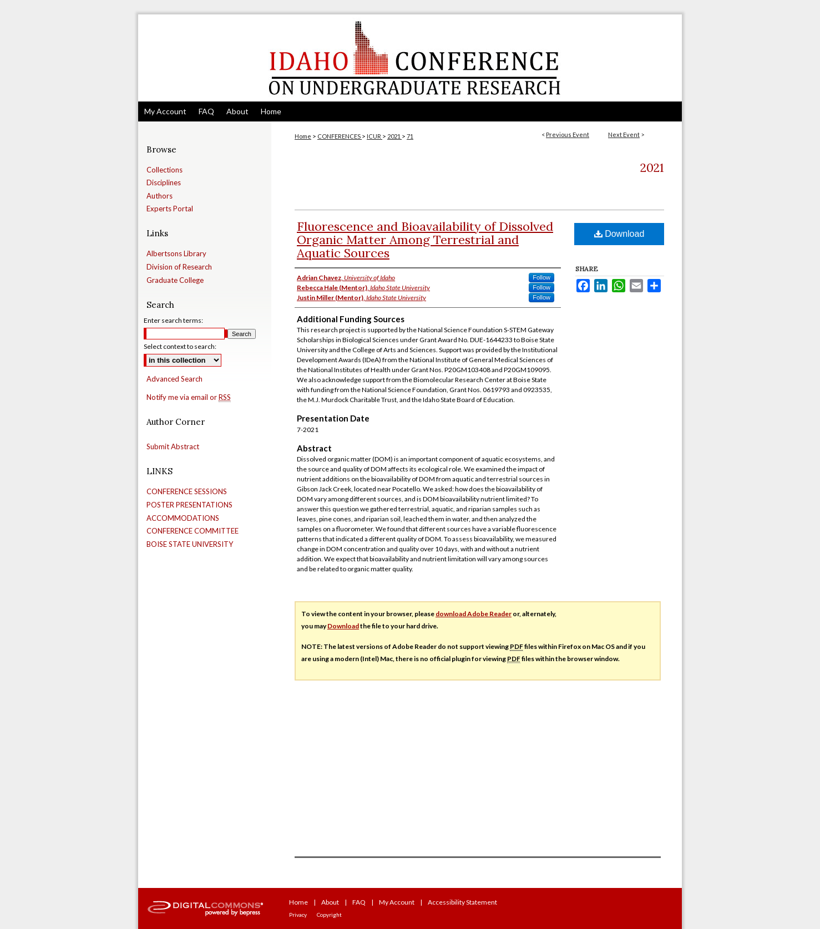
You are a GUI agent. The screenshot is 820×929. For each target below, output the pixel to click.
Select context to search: (180, 346)
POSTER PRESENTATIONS (189, 505)
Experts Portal (169, 209)
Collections (164, 170)
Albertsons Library (176, 254)
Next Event (624, 134)
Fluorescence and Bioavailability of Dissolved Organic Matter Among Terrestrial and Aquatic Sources (425, 240)
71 (410, 136)
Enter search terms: (173, 320)
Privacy (298, 914)
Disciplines (163, 183)
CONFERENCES (339, 136)
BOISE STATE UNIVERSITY (189, 544)
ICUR (374, 136)
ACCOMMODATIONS (182, 518)
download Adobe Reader (474, 614)
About (330, 902)
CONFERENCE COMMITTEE (192, 531)
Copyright (329, 914)
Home (303, 136)
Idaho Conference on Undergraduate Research (410, 57)
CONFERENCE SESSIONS (186, 492)
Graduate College (175, 280)
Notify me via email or (188, 397)
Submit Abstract (172, 447)
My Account (396, 902)
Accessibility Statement (462, 902)
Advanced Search (174, 378)
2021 (394, 136)
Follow (541, 277)
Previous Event (567, 134)
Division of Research (179, 267)
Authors (159, 196)
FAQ (359, 902)
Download (619, 233)
